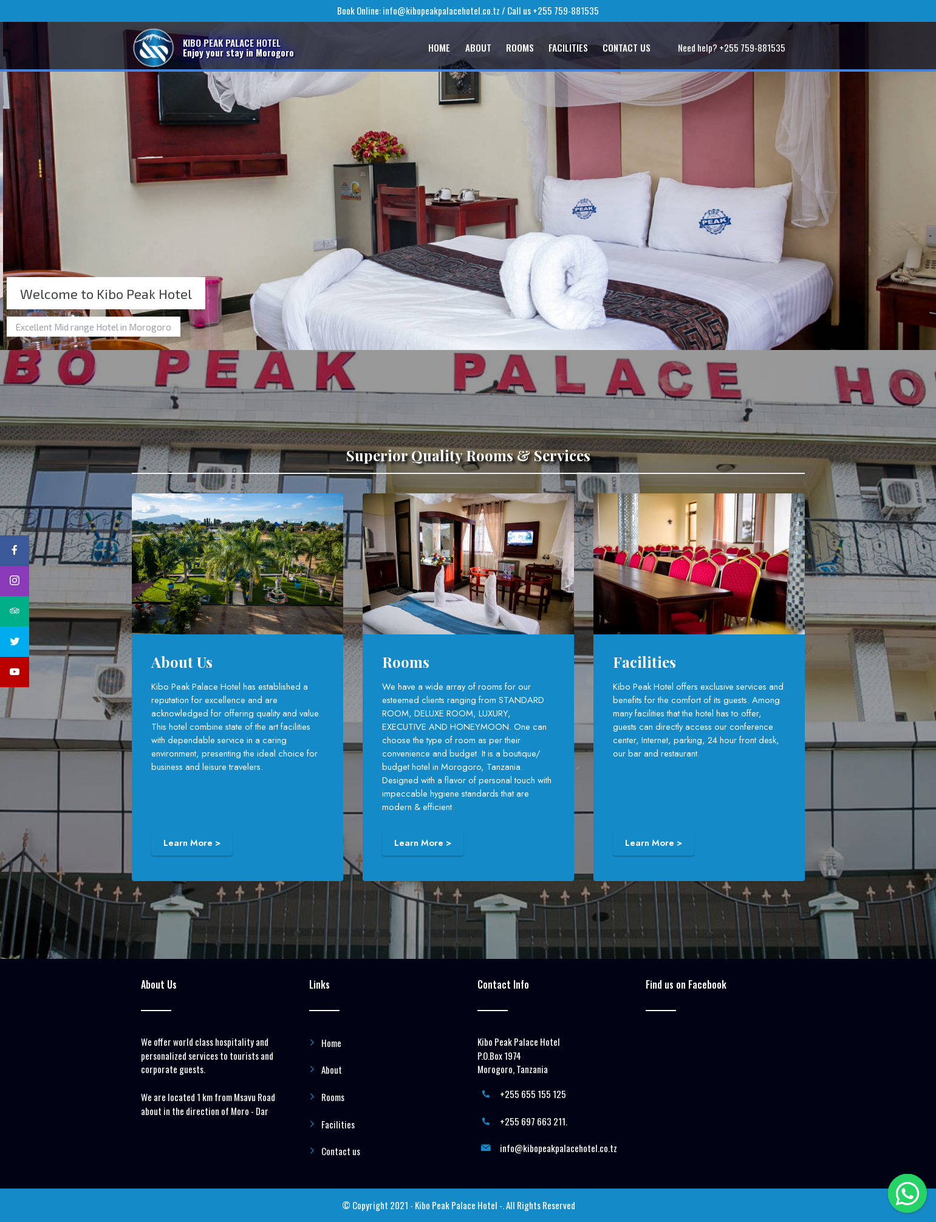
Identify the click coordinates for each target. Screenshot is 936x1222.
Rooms (332, 1097)
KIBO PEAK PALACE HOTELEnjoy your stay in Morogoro (238, 47)
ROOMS (520, 47)
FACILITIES (568, 47)
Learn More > (191, 843)
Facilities (338, 1124)
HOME (439, 47)
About (331, 1069)
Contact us (340, 1151)
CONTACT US (627, 47)
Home (331, 1042)
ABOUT (478, 47)
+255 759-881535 (566, 10)
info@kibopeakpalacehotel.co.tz (441, 10)
